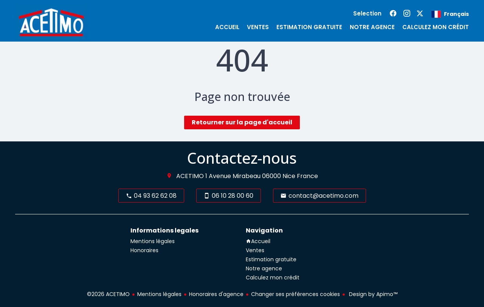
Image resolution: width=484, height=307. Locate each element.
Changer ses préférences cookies (295, 294)
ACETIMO (190, 176)
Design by (372, 294)
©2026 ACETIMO (108, 294)
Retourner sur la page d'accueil (242, 122)
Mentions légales (159, 294)
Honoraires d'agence (216, 294)
